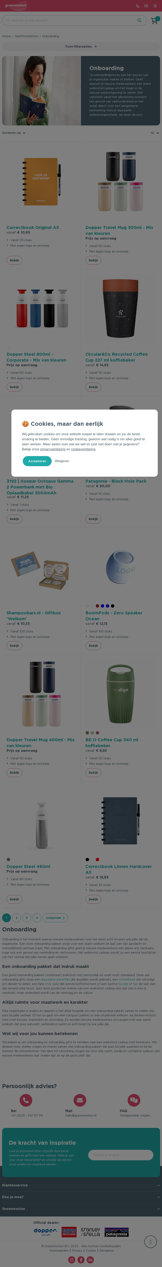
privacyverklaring (52, 449)
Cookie (91, 1250)
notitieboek (127, 979)
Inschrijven (135, 1155)
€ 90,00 (97, 486)
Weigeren (62, 461)
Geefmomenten (26, 36)
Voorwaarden (59, 1250)
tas (135, 983)
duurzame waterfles (55, 979)
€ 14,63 (97, 365)
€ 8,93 (96, 750)
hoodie (123, 983)
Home (6, 36)
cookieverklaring (83, 449)
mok (48, 983)
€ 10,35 (18, 624)
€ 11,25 (18, 497)
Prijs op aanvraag (100, 238)
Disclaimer (106, 1250)
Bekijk (14, 260)
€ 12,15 (96, 624)
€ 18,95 (96, 877)
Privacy (77, 1250)
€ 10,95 (18, 232)
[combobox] (67, 20)
